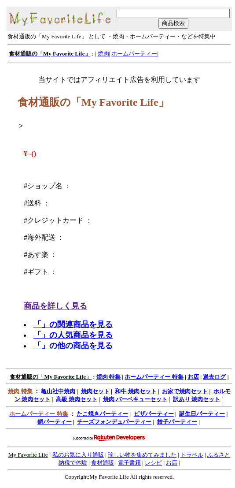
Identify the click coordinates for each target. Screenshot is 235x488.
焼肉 (103, 53)
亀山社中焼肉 (58, 391)
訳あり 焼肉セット (196, 399)
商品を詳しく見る (55, 306)
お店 (193, 376)
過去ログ (214, 376)
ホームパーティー (134, 53)
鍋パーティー (54, 421)
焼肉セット (95, 391)
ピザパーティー (154, 413)
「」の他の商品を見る (73, 345)
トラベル (191, 454)
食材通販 (102, 462)
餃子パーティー (177, 421)
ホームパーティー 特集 (154, 376)
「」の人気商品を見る (73, 335)
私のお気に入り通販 (78, 454)
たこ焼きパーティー (102, 413)
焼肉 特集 (108, 376)
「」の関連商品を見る (73, 324)
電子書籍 (129, 462)
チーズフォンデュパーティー (114, 421)
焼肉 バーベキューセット (135, 399)
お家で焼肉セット (185, 391)
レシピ (153, 462)
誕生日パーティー (202, 413)
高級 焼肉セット (76, 399)
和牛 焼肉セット (135, 391)
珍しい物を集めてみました (142, 454)
